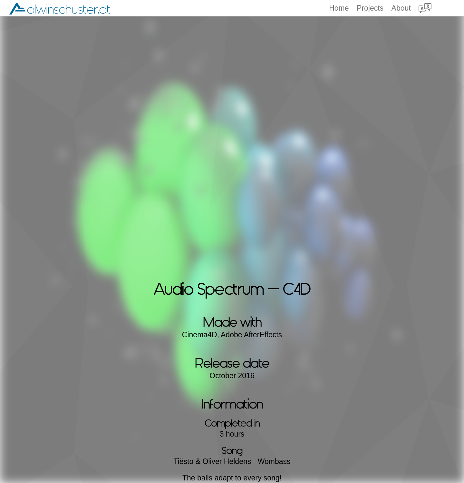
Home (339, 8)
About (401, 8)
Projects (370, 8)
